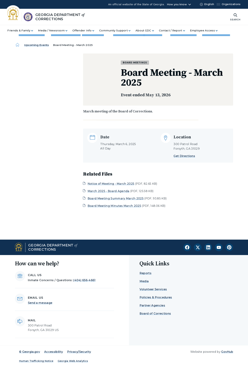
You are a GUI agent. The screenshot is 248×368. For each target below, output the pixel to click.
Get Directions (184, 156)
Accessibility (53, 351)
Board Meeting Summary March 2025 (116, 198)
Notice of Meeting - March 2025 (111, 183)
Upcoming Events (36, 45)
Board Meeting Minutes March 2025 (114, 206)
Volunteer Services (153, 289)
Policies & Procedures (156, 297)
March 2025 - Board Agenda (109, 191)
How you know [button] (177, 4)
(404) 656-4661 (84, 280)
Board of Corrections (155, 313)
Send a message (40, 303)
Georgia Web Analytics (73, 361)
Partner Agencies (152, 305)
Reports (145, 273)
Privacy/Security (79, 351)
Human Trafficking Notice (36, 361)
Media (144, 281)
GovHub (227, 351)
